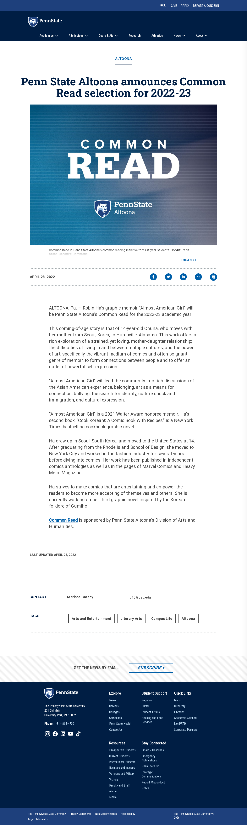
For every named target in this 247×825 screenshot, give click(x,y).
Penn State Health (120, 723)
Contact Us (116, 729)
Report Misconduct (153, 782)
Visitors (113, 779)
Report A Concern (206, 6)
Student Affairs (151, 712)
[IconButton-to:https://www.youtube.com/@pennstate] (71, 734)
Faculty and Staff (119, 785)
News (177, 35)
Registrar (147, 700)
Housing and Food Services (152, 720)
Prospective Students (122, 750)
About (199, 35)
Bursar (145, 706)
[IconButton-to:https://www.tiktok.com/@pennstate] (78, 734)
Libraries (179, 712)
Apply (185, 6)
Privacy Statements (80, 813)
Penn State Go (150, 766)
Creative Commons (73, 254)
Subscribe (149, 667)
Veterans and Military (121, 774)
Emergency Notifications (149, 758)
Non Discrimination (106, 813)
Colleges (114, 712)
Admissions (76, 35)
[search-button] (163, 6)
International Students (122, 762)
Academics (47, 35)
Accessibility (128, 813)
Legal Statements (38, 819)
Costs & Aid (106, 35)
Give (174, 6)
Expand (187, 260)
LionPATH (180, 723)
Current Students (119, 756)
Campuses (115, 718)
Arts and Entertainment (91, 619)
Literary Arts (131, 619)
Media (113, 797)
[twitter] (168, 277)
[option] (59, 723)
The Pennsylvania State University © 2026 (194, 815)
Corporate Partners (185, 729)
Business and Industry (122, 768)
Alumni (113, 791)
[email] (198, 277)
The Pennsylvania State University (47, 813)
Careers (114, 706)
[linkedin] (183, 277)
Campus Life (161, 619)
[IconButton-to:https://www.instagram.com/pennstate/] (47, 734)
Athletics (157, 35)
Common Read (63, 520)
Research (135, 35)
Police (145, 788)
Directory (179, 706)
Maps (177, 700)
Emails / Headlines (153, 750)
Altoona (123, 59)
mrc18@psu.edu (138, 597)
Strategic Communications (152, 774)
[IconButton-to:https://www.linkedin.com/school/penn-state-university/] (63, 734)
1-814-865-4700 (64, 723)
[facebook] (153, 277)
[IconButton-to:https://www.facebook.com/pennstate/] (55, 734)
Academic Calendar (185, 718)
